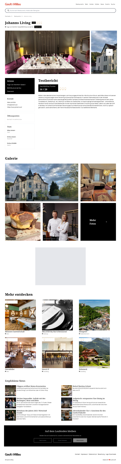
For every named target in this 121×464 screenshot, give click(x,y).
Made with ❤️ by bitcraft (109, 460)
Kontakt (77, 454)
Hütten (97, 4)
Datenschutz (93, 454)
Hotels (91, 4)
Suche (113, 4)
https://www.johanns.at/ (14, 107)
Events (107, 4)
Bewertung (101, 454)
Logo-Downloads (111, 454)
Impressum (84, 454)
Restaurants (80, 4)
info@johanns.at (12, 105)
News (102, 4)
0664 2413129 (11, 102)
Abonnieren (80, 440)
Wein (86, 4)
